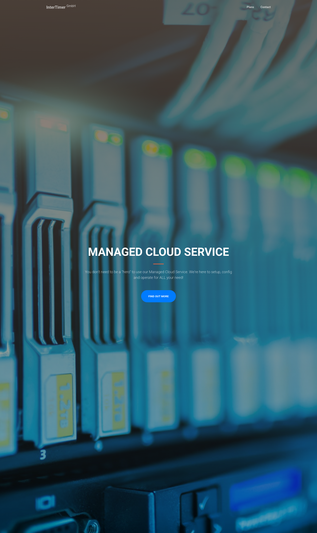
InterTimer (61, 7)
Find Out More (158, 296)
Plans (250, 7)
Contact (265, 7)
